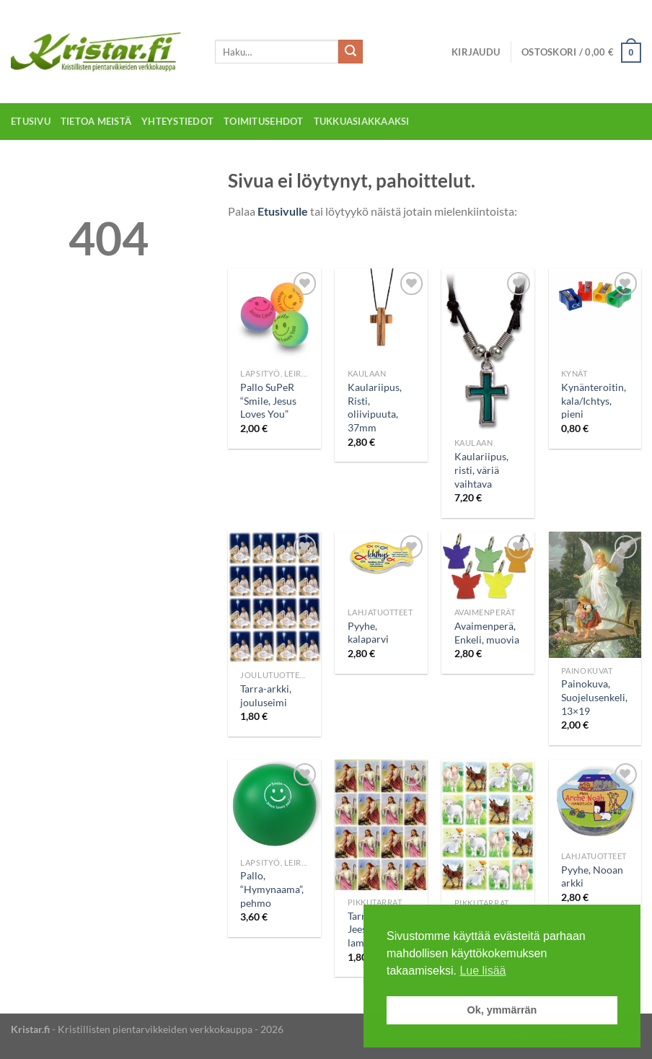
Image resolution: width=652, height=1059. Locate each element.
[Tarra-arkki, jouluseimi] (274, 597)
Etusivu (30, 121)
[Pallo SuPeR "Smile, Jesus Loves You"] (274, 314)
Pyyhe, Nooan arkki (592, 876)
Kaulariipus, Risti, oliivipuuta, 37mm (375, 407)
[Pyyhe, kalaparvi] (381, 565)
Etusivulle (282, 211)
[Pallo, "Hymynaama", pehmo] (274, 805)
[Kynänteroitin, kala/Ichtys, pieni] (595, 314)
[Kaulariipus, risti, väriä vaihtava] (487, 349)
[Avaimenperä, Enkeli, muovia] (487, 566)
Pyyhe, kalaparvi (368, 633)
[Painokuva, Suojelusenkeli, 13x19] (595, 595)
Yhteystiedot (177, 121)
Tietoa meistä (96, 121)
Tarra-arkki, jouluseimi (265, 695)
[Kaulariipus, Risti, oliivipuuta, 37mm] (381, 314)
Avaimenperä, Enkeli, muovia (486, 633)
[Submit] (350, 52)
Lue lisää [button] (482, 970)
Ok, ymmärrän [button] (502, 1010)
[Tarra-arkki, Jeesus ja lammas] (381, 825)
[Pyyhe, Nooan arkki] (595, 802)
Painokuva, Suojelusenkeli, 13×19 (594, 696)
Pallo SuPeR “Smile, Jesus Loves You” (268, 400)
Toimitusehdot (263, 121)
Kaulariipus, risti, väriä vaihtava (481, 469)
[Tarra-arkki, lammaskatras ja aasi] (487, 825)
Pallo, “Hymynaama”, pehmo (272, 888)
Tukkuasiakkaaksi (362, 121)
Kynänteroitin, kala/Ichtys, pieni (593, 400)
